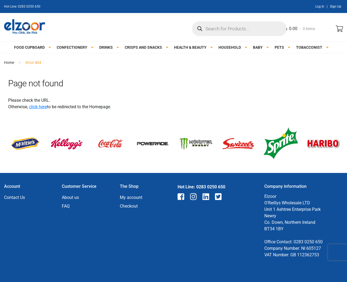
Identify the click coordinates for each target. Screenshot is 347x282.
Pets (279, 47)
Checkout (129, 206)
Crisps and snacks (143, 47)
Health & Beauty (190, 47)
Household (230, 47)
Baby (258, 47)
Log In (319, 6)
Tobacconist (309, 47)
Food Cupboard (29, 47)
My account (131, 197)
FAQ (66, 206)
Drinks (106, 47)
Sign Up (335, 6)
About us (70, 197)
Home (9, 62)
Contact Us (14, 197)
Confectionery (72, 47)
